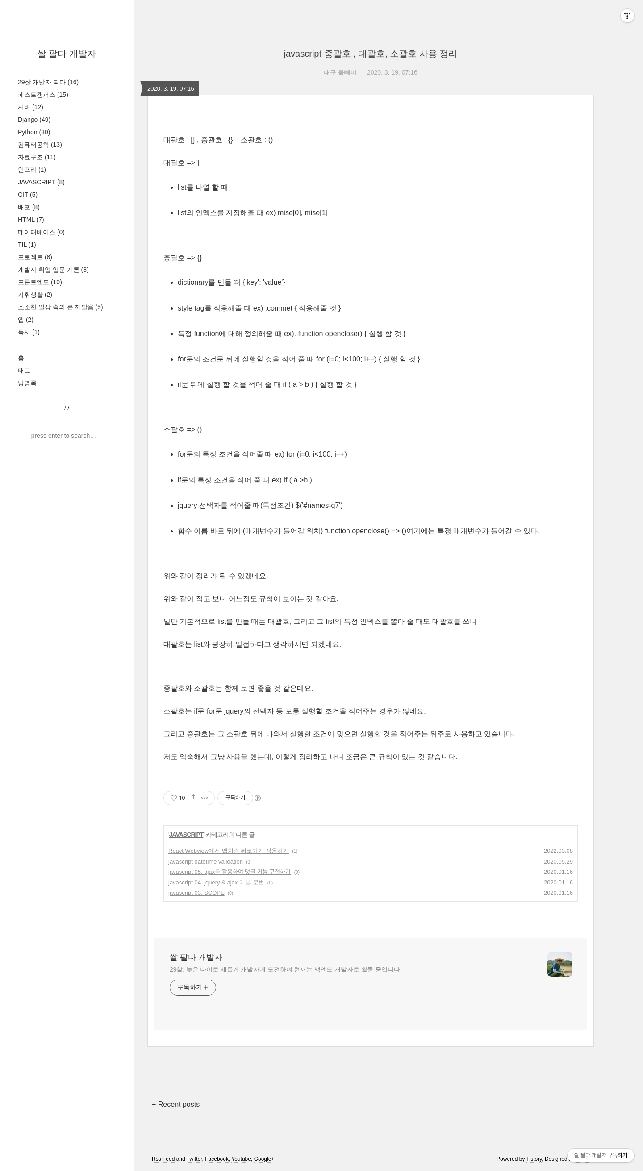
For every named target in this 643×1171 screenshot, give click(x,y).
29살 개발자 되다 (48, 82)
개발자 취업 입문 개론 (53, 269)
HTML (31, 219)
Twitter (194, 1159)
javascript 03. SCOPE (196, 892)
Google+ (264, 1159)
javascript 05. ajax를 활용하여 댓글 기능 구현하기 (229, 871)
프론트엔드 (40, 282)
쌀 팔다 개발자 (67, 53)
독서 (29, 332)
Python (34, 132)
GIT (28, 194)
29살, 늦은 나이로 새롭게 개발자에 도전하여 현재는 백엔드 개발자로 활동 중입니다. (286, 969)
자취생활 (35, 294)
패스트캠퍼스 (43, 94)
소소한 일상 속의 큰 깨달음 (60, 307)
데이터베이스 (41, 232)
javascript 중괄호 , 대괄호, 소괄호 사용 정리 (371, 53)
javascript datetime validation (205, 861)
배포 (29, 207)
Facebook (217, 1159)
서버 (30, 107)
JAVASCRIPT (41, 182)
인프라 (32, 169)
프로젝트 (35, 257)
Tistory (534, 1159)
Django (34, 119)
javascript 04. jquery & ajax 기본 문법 (216, 882)
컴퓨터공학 (40, 144)
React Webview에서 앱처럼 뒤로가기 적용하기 (228, 850)
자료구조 (37, 157)
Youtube (241, 1159)
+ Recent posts (176, 1104)
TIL (27, 244)
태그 (24, 370)
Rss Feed (163, 1159)
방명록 (27, 382)
